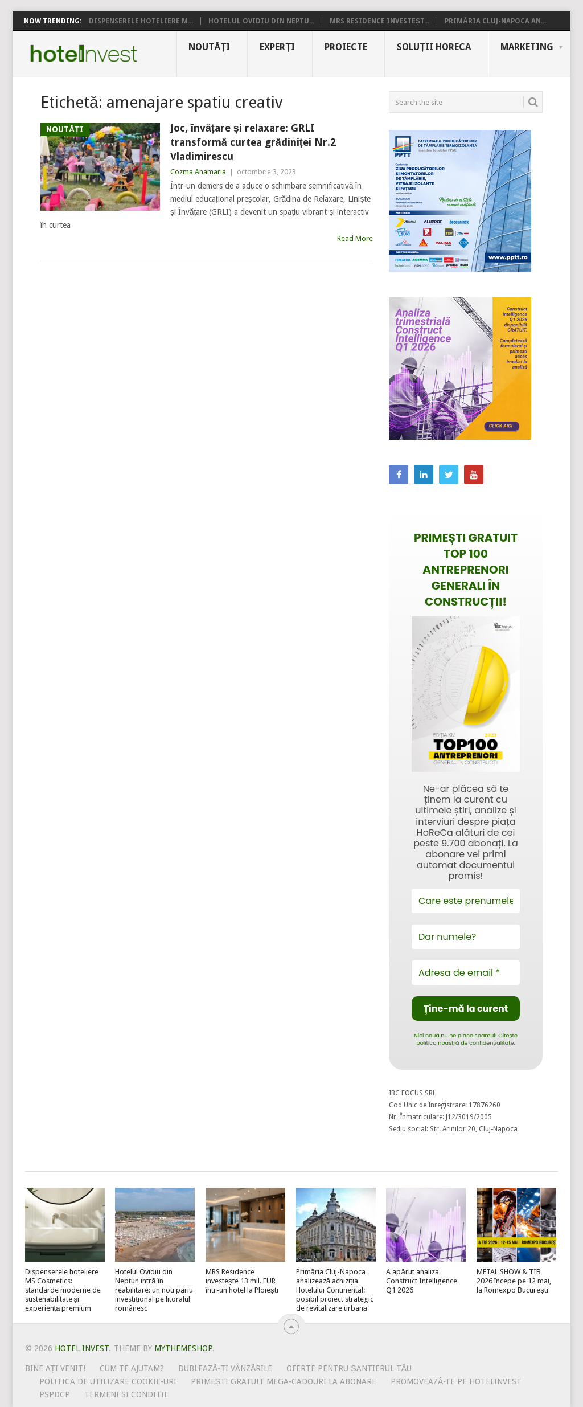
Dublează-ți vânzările (225, 1368)
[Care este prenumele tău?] (466, 901)
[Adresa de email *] (466, 972)
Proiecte (346, 47)
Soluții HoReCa (434, 47)
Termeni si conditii (125, 1394)
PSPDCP (54, 1394)
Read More (355, 238)
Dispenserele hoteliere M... (141, 21)
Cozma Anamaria (198, 171)
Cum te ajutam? (132, 1368)
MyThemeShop (183, 1348)
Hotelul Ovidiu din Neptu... (261, 21)
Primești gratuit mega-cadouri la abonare (283, 1381)
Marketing (526, 47)
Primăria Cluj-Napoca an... (495, 21)
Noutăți (209, 47)
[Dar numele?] (466, 937)
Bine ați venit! (55, 1368)
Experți (277, 47)
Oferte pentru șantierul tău (349, 1368)
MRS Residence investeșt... (379, 21)
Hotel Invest (83, 53)
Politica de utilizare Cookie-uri (107, 1381)
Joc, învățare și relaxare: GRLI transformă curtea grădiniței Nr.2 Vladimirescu (253, 142)
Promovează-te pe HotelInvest (456, 1381)
